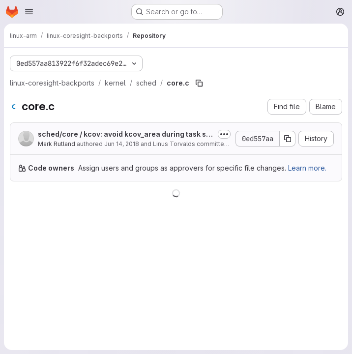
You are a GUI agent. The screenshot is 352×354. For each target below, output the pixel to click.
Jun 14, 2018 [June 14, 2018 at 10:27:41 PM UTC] (121, 144)
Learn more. (307, 168)
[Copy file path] (199, 83)
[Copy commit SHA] (287, 139)
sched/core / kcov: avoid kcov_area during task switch (126, 134)
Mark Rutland (56, 144)
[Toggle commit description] (224, 134)
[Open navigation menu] (29, 12)
